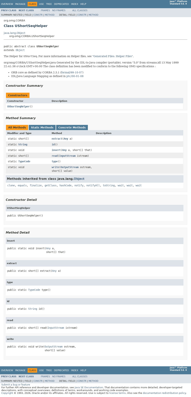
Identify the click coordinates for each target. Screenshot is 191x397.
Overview (7, 4)
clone (11, 185)
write (55, 167)
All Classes (79, 10)
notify (78, 185)
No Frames (58, 10)
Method (49, 15)
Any (66, 138)
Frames (45, 10)
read (55, 155)
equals (22, 185)
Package (20, 4)
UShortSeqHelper (18, 106)
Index (74, 4)
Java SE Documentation (89, 387)
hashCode (65, 185)
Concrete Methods (72, 127)
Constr (38, 15)
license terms (117, 393)
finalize (36, 185)
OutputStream (70, 167)
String (22, 144)
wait (121, 185)
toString (109, 185)
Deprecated (61, 4)
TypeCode (24, 161)
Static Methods (42, 127)
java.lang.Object (14, 32)
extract (57, 138)
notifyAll (93, 185)
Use (41, 4)
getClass (51, 185)
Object (20, 50)
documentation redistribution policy (164, 393)
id (53, 144)
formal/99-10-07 (71, 72)
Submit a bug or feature (15, 384)
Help (83, 4)
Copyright (7, 393)
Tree (49, 4)
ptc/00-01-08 (75, 76)
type (55, 161)
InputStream (67, 155)
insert (56, 150)
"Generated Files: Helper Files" (112, 56)
